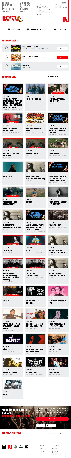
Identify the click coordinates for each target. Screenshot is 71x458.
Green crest (15, 447)
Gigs (3, 7)
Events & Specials (8, 9)
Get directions (41, 14)
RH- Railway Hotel (21, 446)
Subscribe (52, 419)
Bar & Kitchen (7, 5)
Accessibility (25, 5)
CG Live (26, 447)
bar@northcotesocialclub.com (45, 11)
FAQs (21, 7)
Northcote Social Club (13, 19)
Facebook (41, 425)
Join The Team (25, 3)
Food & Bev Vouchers (57, 454)
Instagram (51, 425)
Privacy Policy (56, 446)
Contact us (24, 9)
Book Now (5, 3)
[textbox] (58, 77)
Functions (6, 11)
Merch (22, 11)
